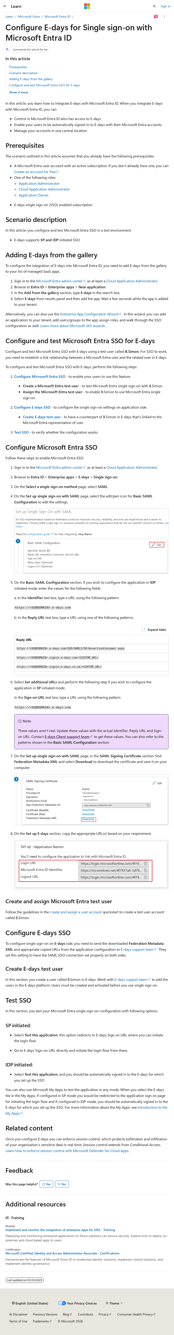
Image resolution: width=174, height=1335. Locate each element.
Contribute (85, 1314)
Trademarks (41, 1321)
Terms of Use (18, 1321)
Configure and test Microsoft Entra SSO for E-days (44, 85)
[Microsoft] (87, 6)
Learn (9, 16)
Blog (66, 1314)
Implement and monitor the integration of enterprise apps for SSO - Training (60, 1230)
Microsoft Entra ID (57, 16)
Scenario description (23, 73)
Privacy (104, 1314)
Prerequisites (18, 67)
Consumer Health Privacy (135, 1314)
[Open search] (154, 6)
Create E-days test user (42, 416)
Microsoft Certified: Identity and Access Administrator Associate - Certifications (62, 1253)
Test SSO (21, 432)
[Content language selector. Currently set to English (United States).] (30, 1303)
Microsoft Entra (29, 16)
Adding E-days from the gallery (31, 79)
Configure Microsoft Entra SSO (39, 376)
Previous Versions (45, 1314)
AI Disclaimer (18, 1314)
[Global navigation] (4, 6)
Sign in (165, 6)
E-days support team (137, 949)
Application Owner (33, 195)
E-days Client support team (67, 736)
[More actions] (165, 16)
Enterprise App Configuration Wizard (89, 313)
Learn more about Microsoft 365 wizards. (73, 325)
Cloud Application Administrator (44, 189)
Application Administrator (39, 183)
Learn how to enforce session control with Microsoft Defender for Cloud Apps (66, 1150)
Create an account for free (35, 171)
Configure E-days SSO (32, 407)
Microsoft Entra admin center (59, 280)
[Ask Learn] (156, 16)
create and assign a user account (76, 911)
